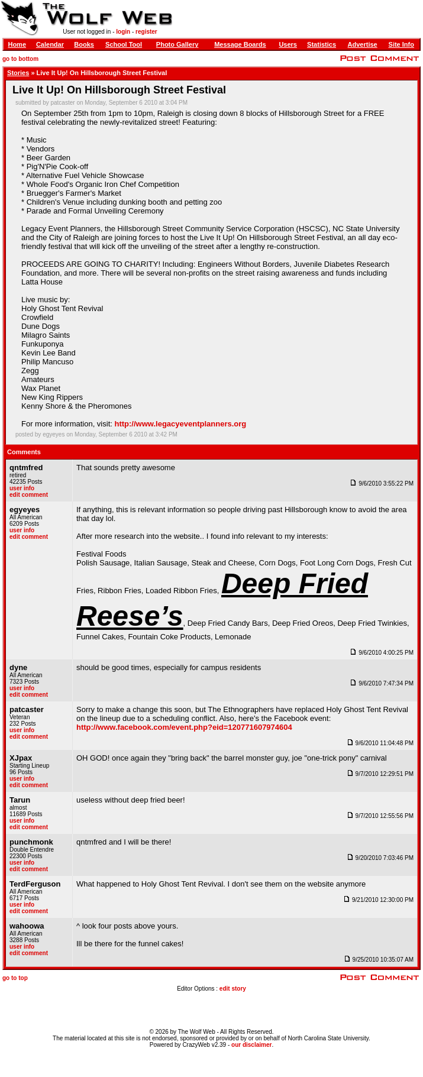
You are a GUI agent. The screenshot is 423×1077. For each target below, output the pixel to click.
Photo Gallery (177, 44)
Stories (18, 72)
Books (84, 44)
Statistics (321, 44)
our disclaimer (251, 1045)
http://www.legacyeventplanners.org (181, 423)
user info (21, 488)
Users (288, 44)
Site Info (401, 44)
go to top (15, 978)
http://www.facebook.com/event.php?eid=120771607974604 (184, 727)
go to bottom (20, 59)
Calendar (50, 44)
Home (17, 44)
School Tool (123, 44)
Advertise (362, 44)
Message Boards (240, 44)
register (146, 31)
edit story (232, 988)
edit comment (28, 494)
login (123, 31)
